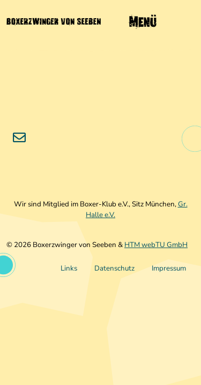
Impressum (169, 268)
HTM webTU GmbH (156, 245)
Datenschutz (114, 268)
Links (69, 268)
